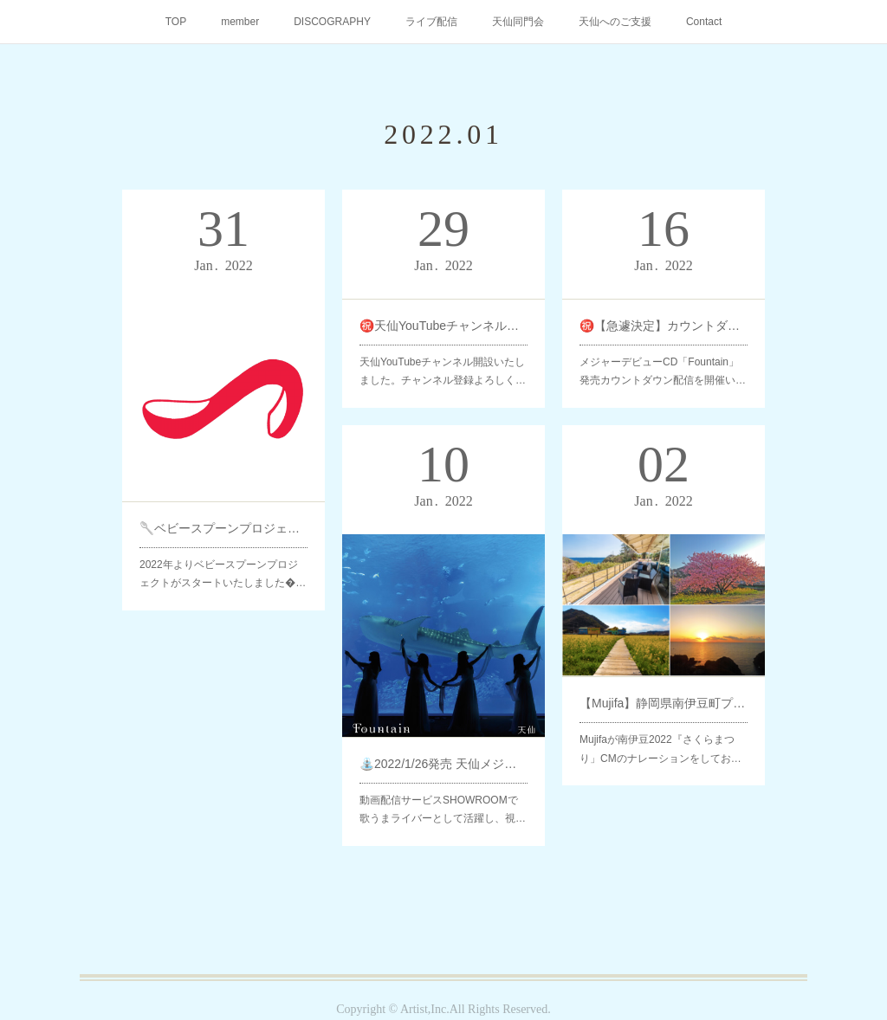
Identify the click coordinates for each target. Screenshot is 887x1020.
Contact (704, 22)
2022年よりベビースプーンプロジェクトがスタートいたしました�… (222, 557)
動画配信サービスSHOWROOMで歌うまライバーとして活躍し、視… (442, 793)
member (240, 22)
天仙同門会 (518, 22)
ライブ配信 (431, 22)
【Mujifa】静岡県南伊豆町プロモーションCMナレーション (663, 694)
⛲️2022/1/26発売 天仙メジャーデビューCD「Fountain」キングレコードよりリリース (443, 752)
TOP (175, 22)
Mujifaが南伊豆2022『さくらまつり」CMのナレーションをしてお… (660, 735)
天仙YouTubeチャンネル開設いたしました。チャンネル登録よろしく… (442, 364)
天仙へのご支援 (615, 22)
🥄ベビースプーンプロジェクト (223, 516)
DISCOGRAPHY (332, 22)
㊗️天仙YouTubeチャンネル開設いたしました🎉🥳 (443, 322)
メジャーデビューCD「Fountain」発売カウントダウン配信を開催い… (662, 364)
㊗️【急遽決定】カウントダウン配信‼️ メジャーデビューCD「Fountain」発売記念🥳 (663, 322)
